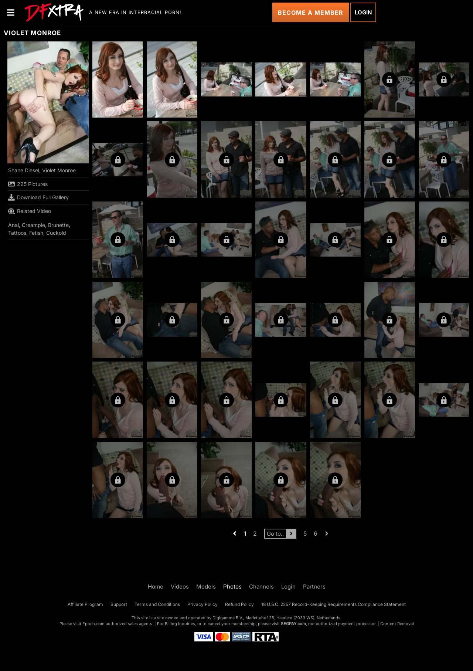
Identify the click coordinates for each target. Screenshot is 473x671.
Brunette (58, 225)
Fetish (36, 233)
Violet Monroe (59, 170)
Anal (13, 225)
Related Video (29, 211)
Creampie (33, 225)
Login (363, 12)
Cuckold (56, 233)
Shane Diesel (23, 170)
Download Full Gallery (38, 197)
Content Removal (397, 623)
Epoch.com (93, 623)
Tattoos (17, 233)
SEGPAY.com (293, 623)
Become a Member (310, 12)
